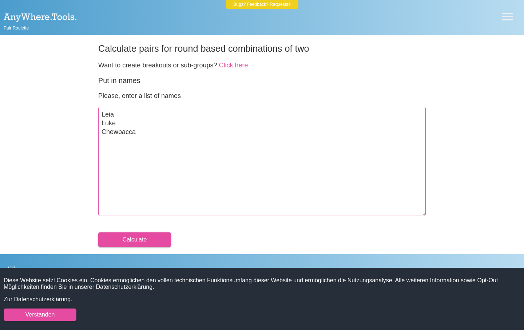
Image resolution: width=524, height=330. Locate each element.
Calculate (135, 239)
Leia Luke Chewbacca (262, 161)
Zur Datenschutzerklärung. (38, 299)
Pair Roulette (16, 28)
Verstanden (40, 314)
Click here (233, 65)
